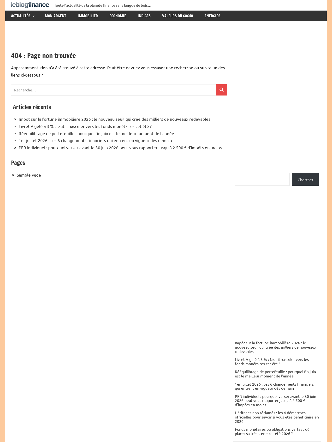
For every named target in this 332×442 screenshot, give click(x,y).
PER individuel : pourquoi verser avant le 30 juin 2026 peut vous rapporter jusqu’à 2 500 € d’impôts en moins (120, 147)
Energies (212, 15)
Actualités (23, 15)
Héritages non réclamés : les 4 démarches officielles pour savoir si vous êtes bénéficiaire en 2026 (277, 416)
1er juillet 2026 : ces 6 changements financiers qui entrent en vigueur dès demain (95, 140)
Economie (117, 15)
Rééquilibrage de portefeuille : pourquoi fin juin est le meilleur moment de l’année (96, 133)
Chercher (305, 179)
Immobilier (88, 15)
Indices (144, 15)
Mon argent (55, 15)
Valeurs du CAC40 (177, 15)
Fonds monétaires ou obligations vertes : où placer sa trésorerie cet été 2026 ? (272, 431)
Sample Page (29, 174)
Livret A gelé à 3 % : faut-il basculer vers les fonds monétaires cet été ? (85, 126)
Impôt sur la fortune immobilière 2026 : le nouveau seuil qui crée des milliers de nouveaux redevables (114, 118)
